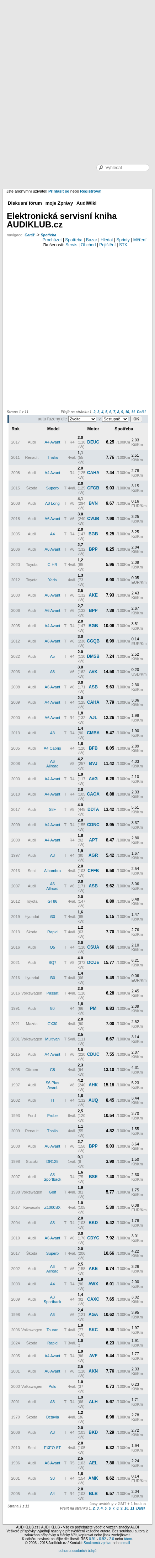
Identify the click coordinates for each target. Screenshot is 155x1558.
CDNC (93, 824)
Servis (71, 244)
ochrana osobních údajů (78, 1551)
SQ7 (52, 962)
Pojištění (107, 244)
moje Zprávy (59, 203)
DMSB (93, 656)
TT (52, 1100)
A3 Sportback (53, 1177)
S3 (52, 1478)
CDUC (93, 1054)
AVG (93, 778)
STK (123, 244)
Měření (139, 239)
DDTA (93, 809)
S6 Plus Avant (52, 1085)
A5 (52, 656)
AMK (93, 1478)
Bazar (91, 239)
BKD (93, 1222)
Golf (52, 1192)
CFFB (93, 870)
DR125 (52, 1161)
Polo (52, 1386)
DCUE (93, 962)
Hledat (107, 239)
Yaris (52, 580)
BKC (93, 1329)
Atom (128, 1539)
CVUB (93, 518)
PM (93, 1008)
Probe (52, 1115)
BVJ (93, 763)
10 (127, 412)
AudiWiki (86, 203)
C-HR (53, 564)
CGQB (93, 641)
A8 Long (52, 503)
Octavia (52, 1417)
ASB (93, 686)
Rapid (52, 932)
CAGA (93, 794)
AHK (93, 1084)
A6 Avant (52, 518)
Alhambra (52, 871)
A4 (52, 534)
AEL (93, 1462)
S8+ (52, 809)
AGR (93, 855)
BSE (93, 1176)
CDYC (93, 1238)
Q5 (52, 947)
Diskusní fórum (25, 203)
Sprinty (122, 239)
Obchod (88, 244)
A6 (52, 672)
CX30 (53, 1024)
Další (141, 412)
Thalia (52, 457)
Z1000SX (52, 1207)
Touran (53, 1330)
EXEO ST (52, 1448)
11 (133, 412)
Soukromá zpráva (97, 1543)
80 (52, 1008)
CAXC (93, 1299)
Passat (53, 993)
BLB (93, 1493)
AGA (93, 1314)
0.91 (92, 1539)
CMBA (93, 732)
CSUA (93, 947)
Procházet (52, 239)
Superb (52, 488)
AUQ (93, 1100)
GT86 (53, 901)
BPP (93, 549)
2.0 (111, 1539)
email (125, 1543)
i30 (52, 916)
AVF (93, 1355)
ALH (93, 1401)
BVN (93, 503)
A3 (52, 733)
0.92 (102, 1539)
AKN (93, 1371)
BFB (93, 748)
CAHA (93, 472)
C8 (52, 1069)
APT (93, 840)
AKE (93, 595)
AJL (93, 717)
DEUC (93, 442)
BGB (93, 533)
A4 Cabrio (52, 748)
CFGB (93, 488)
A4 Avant (52, 442)
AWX (93, 1283)
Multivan (52, 1039)
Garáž (29, 235)
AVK (93, 671)
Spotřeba (48, 235)
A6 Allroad (52, 763)
